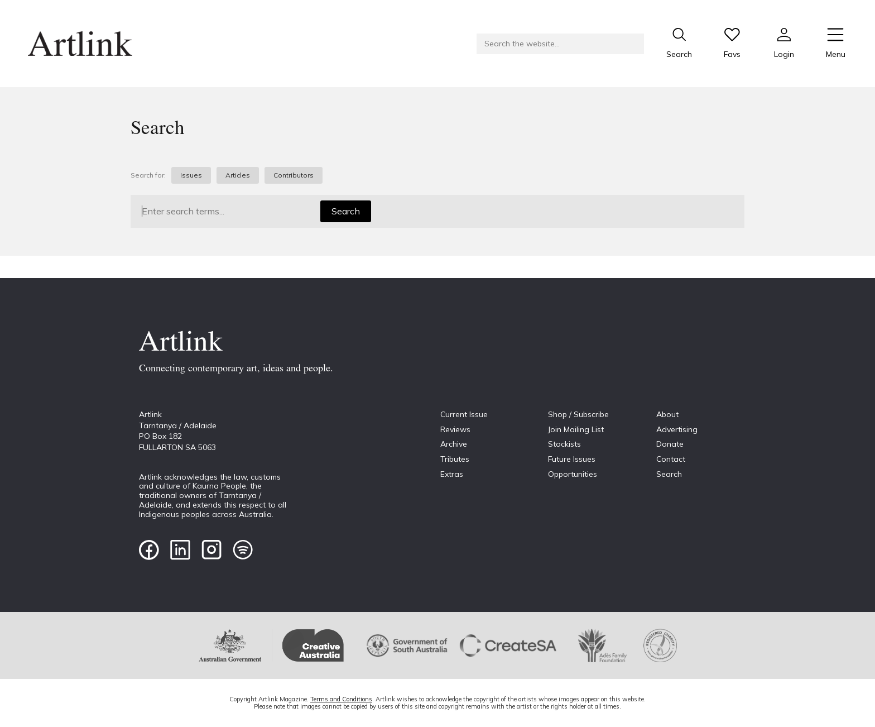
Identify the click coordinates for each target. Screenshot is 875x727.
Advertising (677, 429)
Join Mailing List (576, 429)
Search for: (148, 175)
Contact (670, 459)
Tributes (454, 459)
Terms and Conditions (341, 699)
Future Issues (571, 459)
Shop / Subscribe (578, 414)
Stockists (564, 444)
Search (345, 211)
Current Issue (464, 414)
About (667, 414)
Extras (451, 474)
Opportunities (572, 474)
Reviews (455, 429)
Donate (670, 444)
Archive (453, 444)
